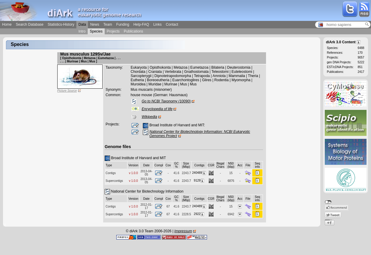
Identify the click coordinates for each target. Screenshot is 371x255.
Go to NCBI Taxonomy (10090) (166, 101)
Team (107, 24)
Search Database (30, 24)
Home (7, 24)
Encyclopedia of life (157, 109)
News (94, 24)
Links (157, 24)
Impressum (183, 231)
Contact (172, 24)
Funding (122, 24)
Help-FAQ (141, 24)
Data (82, 24)
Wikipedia (149, 117)
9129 (199, 180)
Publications (133, 31)
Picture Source (67, 90)
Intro (82, 31)
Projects (113, 31)
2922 (199, 214)
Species (96, 31)
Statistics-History (61, 24)
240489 (199, 172)
